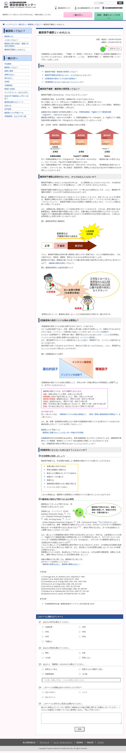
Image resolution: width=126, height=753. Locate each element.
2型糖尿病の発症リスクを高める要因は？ (61, 78)
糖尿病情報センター (26, 6)
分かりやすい (50, 692)
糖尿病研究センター (63, 8)
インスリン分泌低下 (100, 332)
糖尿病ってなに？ (35, 24)
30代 (47, 632)
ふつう (84, 692)
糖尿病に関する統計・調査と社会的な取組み (16, 44)
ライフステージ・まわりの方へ (16, 92)
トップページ (10, 24)
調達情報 (79, 744)
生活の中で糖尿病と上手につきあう (16, 97)
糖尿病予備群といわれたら (14, 49)
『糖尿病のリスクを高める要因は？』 (73, 414)
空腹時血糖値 (84, 112)
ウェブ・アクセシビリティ (62, 744)
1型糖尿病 (8, 85)
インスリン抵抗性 (88, 337)
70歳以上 (48, 641)
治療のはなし (9, 74)
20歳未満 (48, 627)
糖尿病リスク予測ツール (13, 112)
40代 (84, 632)
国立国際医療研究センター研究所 (86, 8)
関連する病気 (9, 89)
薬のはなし (8, 78)
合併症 (7, 81)
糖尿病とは (8, 36)
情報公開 (90, 744)
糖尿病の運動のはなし (70, 564)
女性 (84, 653)
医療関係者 (49, 674)
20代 (84, 627)
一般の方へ (78, 15)
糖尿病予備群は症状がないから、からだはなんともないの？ (68, 75)
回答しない (86, 657)
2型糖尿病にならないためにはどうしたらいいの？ (64, 82)
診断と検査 (8, 71)
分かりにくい (50, 697)
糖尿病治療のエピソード (13, 102)
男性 (47, 653)
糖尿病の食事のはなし (51, 564)
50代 (47, 636)
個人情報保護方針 (29, 744)
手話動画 (7, 64)
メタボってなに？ (11, 40)
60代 (84, 636)
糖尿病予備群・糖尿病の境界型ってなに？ (61, 71)
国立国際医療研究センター (112, 8)
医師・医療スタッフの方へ (108, 16)
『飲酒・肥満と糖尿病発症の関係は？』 (103, 414)
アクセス (100, 744)
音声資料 (7, 109)
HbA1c (56, 115)
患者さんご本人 (51, 669)
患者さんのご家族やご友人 (92, 669)
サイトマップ (44, 744)
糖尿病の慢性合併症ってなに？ (61, 263)
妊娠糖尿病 (45, 438)
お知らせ (7, 105)
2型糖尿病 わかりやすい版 (15, 116)
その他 (47, 657)
